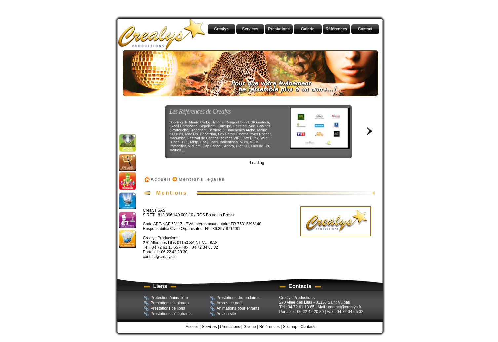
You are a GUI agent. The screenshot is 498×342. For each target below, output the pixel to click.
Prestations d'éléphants (168, 314)
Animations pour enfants (234, 308)
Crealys (221, 29)
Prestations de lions (164, 308)
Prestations (278, 29)
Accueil (161, 179)
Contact (365, 29)
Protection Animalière (166, 298)
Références (336, 29)
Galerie (308, 29)
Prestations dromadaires (235, 298)
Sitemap (290, 326)
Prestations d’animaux (167, 303)
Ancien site (223, 314)
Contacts (308, 326)
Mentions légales (202, 179)
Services (250, 29)
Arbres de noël (226, 303)
